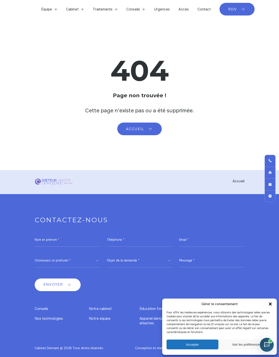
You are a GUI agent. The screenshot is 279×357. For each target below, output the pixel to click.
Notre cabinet (100, 308)
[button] (270, 304)
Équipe (46, 9)
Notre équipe (100, 318)
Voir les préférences (246, 344)
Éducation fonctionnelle (159, 308)
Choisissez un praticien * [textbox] (53, 260)
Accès (184, 9)
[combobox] (67, 261)
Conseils (133, 9)
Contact (204, 9)
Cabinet (72, 9)
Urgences (162, 9)
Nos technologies (49, 318)
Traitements (102, 9)
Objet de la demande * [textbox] (123, 260)
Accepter (192, 344)
